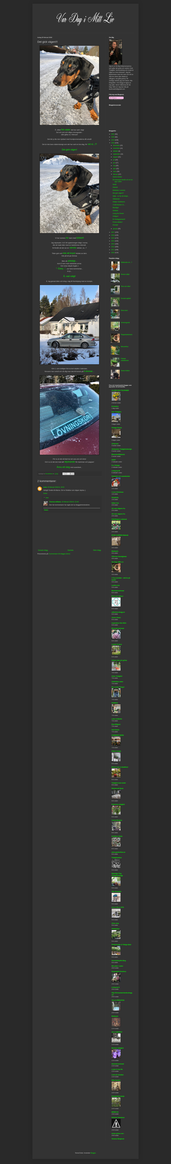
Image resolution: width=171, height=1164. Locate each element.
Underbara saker (117, 682)
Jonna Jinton (116, 617)
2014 (113, 241)
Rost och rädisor (117, 596)
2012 (113, 247)
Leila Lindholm (117, 719)
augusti (115, 157)
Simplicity (115, 497)
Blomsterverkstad (118, 591)
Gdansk (115, 187)
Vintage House (117, 428)
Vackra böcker (117, 177)
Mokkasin (115, 551)
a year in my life (117, 1069)
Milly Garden (116, 1080)
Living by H (116, 987)
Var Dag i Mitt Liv (118, 562)
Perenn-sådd (125, 274)
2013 (113, 244)
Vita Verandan (116, 891)
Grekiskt (115, 210)
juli (114, 160)
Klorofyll (115, 225)
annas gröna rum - (118, 1133)
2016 (113, 235)
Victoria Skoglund (118, 1139)
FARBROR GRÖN (118, 735)
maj (114, 165)
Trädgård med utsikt (119, 783)
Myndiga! (116, 207)
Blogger (93, 1153)
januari (115, 229)
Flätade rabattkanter (125, 359)
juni (114, 163)
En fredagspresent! (119, 219)
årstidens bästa (117, 836)
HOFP (114, 460)
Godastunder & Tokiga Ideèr (121, 944)
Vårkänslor (116, 199)
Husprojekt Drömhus (119, 971)
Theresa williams (55, 502)
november (116, 148)
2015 (113, 238)
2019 (113, 140)
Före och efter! (126, 286)
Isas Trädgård (116, 412)
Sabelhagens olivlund (119, 519)
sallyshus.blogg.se (118, 612)
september (116, 154)
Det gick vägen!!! (118, 193)
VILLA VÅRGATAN (118, 1000)
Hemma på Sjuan (118, 788)
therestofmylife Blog (119, 960)
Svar (47, 498)
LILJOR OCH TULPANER (120, 390)
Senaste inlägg (43, 550)
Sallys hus (115, 503)
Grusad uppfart (126, 298)
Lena (45, 487)
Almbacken (115, 929)
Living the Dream (118, 213)
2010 (113, 252)
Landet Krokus (117, 644)
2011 (113, 250)
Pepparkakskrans (126, 334)
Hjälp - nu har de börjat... (121, 196)
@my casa (115, 923)
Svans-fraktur (125, 370)
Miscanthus (124, 346)
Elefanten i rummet (119, 190)
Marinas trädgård (118, 1048)
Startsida (70, 550)
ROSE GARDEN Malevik (120, 535)
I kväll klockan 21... (119, 205)
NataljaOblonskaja (118, 1096)
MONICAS (115, 1112)
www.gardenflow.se (118, 852)
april (114, 168)
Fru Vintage (116, 465)
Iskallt (114, 184)
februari (115, 174)
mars (115, 171)
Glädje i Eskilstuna (119, 202)
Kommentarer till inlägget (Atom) (59, 554)
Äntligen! (115, 216)
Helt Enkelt (115, 730)
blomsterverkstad (118, 1064)
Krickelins (115, 406)
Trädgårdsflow (117, 858)
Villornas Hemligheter (119, 556)
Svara (45, 493)
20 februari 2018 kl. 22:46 (70, 502)
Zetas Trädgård (117, 676)
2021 (113, 134)
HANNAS (115, 703)
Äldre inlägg (97, 550)
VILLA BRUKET (117, 1032)
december (116, 145)
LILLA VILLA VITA (118, 907)
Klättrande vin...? (126, 262)
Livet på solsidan (118, 1075)
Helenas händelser (118, 1117)
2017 (113, 232)
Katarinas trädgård (118, 804)
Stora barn (124, 310)
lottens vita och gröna (119, 660)
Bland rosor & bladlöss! (120, 767)
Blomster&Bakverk (118, 454)
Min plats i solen (117, 966)
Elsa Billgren (116, 724)
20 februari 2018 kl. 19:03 (56, 487)
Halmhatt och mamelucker (121, 476)
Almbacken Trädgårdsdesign (122, 449)
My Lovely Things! (118, 687)
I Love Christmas (118, 492)
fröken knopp (116, 751)
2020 (113, 137)
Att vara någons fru (118, 508)
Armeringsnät (125, 322)
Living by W (116, 471)
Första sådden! (118, 222)
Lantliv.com (116, 585)
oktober (115, 151)
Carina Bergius (117, 820)
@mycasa (115, 444)
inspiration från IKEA (119, 623)
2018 (113, 143)
